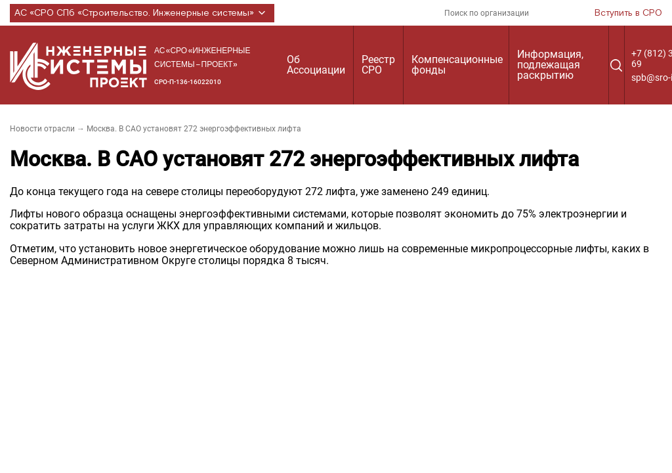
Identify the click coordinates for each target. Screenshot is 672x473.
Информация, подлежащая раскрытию (550, 64)
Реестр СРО (378, 64)
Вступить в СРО (628, 13)
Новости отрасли (42, 128)
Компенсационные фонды (457, 64)
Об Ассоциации (316, 64)
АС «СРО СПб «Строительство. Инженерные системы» (142, 13)
